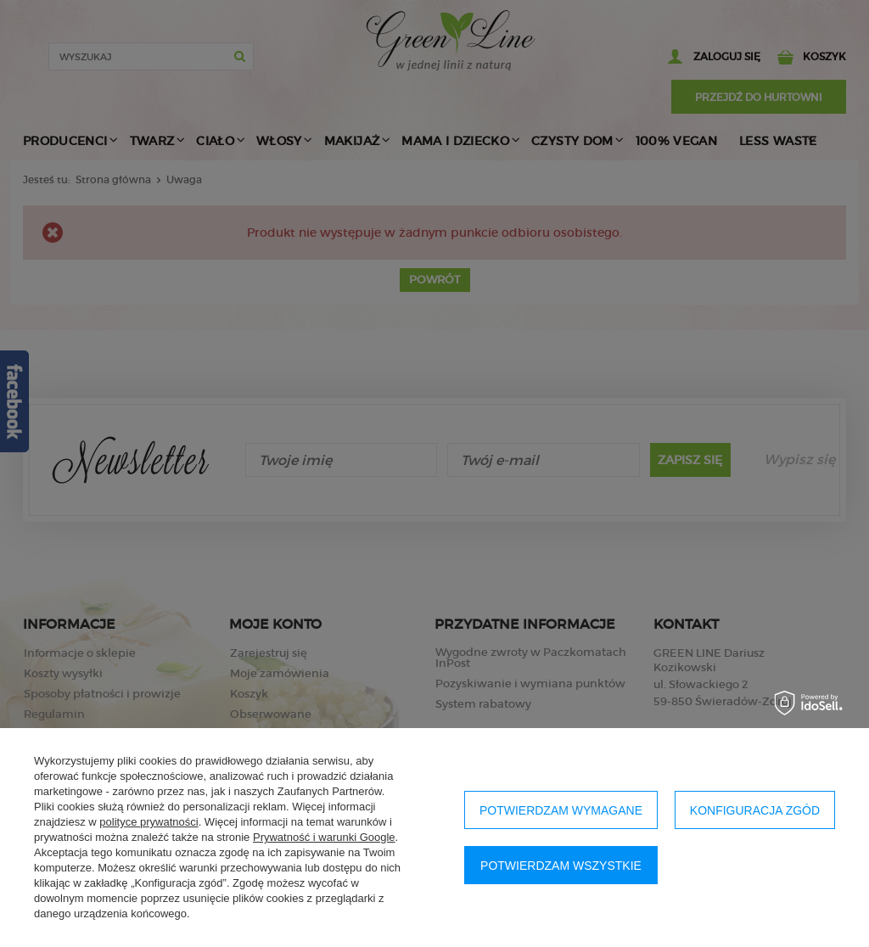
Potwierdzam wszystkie (561, 865)
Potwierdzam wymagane (560, 810)
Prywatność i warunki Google (324, 837)
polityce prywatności (148, 821)
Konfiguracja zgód (755, 810)
